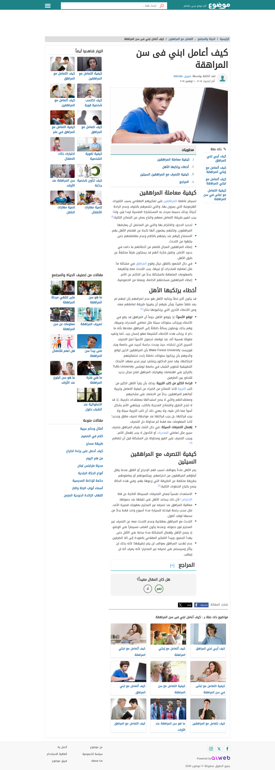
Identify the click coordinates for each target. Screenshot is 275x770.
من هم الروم (94, 458)
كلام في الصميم (92, 436)
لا (148, 589)
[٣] (191, 443)
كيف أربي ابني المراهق (216, 158)
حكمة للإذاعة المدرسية (87, 481)
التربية (182, 389)
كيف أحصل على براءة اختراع (84, 451)
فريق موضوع (59, 761)
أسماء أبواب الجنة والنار (87, 488)
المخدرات (163, 433)
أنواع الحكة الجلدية (90, 473)
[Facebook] (227, 749)
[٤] (159, 485)
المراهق (141, 263)
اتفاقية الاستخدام (57, 754)
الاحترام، (186, 499)
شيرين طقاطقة (182, 76)
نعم (159, 589)
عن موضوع (96, 747)
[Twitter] (219, 749)
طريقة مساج (94, 444)
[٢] (142, 309)
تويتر (189, 605)
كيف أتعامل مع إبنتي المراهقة (216, 170)
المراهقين (170, 201)
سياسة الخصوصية (92, 754)
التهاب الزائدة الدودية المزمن (83, 495)
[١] (112, 216)
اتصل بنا (62, 747)
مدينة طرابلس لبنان (90, 466)
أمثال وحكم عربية (91, 429)
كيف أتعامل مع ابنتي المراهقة (216, 181)
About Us (97, 761)
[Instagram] (211, 749)
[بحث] (161, 5)
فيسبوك (204, 605)
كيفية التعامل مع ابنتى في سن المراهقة (214, 195)
